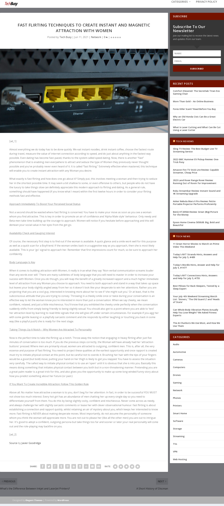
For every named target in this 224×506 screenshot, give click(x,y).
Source (13, 442)
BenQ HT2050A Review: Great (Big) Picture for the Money (195, 213)
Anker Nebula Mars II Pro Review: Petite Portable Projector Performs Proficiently (195, 202)
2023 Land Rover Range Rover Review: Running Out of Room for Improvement (194, 181)
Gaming (177, 382)
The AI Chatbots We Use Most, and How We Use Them (196, 324)
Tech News (183, 236)
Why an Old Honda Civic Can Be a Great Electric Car (194, 118)
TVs (175, 443)
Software (178, 420)
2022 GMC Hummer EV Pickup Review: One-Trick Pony (196, 160)
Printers (177, 405)
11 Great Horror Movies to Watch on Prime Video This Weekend (196, 245)
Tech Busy (65, 36)
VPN (175, 451)
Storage (177, 428)
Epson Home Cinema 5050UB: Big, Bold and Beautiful (196, 223)
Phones (177, 397)
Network (96, 36)
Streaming (178, 435)
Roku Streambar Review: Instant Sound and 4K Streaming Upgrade (196, 192)
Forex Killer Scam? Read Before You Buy (194, 108)
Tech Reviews (185, 140)
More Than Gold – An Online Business (193, 101)
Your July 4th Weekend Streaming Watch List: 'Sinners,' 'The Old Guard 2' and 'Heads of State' (196, 299)
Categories (179, 6)
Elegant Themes (34, 500)
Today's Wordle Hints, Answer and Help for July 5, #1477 (196, 266)
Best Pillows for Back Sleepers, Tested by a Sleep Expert (196, 287)
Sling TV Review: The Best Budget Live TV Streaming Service (195, 150)
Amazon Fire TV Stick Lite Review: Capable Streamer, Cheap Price (196, 171)
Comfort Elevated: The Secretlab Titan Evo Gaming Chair (196, 92)
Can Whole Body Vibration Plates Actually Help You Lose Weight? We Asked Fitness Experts (195, 312)
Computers (179, 366)
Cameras (178, 359)
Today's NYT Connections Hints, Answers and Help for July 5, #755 (195, 276)
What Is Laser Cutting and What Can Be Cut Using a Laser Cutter (197, 128)
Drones (177, 374)
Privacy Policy (206, 6)
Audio (176, 344)
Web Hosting (180, 459)
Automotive (179, 351)
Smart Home (180, 412)
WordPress (63, 500)
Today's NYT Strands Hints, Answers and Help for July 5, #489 (195, 255)
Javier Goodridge (31, 442)
